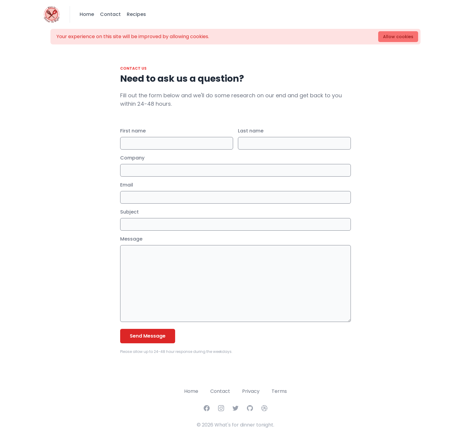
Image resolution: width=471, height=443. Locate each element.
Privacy (251, 391)
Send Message (148, 335)
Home (87, 14)
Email (126, 184)
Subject (129, 211)
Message (131, 238)
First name (133, 130)
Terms (279, 391)
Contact (110, 14)
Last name (250, 130)
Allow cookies (398, 37)
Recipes (136, 14)
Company (132, 157)
